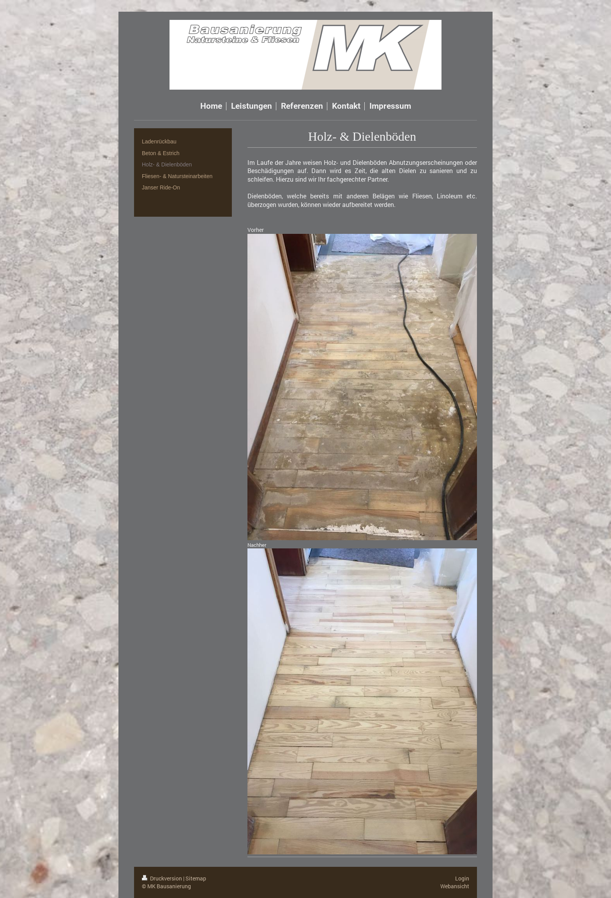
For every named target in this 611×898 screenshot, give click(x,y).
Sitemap (195, 878)
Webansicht (454, 886)
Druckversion (162, 878)
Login (462, 878)
